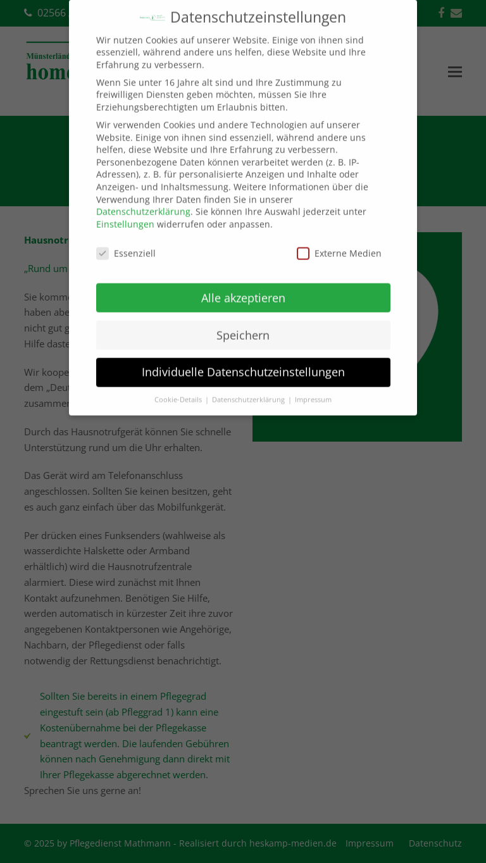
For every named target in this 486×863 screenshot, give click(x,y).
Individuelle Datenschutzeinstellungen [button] (243, 360)
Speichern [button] (243, 322)
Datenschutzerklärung (143, 200)
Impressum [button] (313, 387)
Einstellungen (125, 212)
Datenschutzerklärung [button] (249, 387)
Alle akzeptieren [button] (243, 285)
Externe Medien (339, 241)
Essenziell (126, 241)
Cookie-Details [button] (179, 387)
